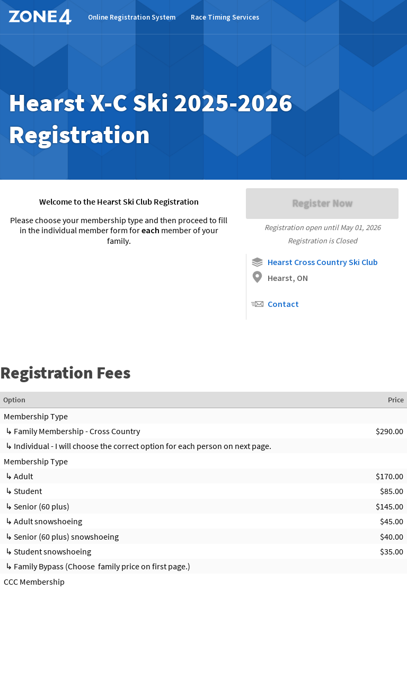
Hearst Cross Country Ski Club (314, 262)
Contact (275, 304)
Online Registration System (131, 17)
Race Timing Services (225, 17)
